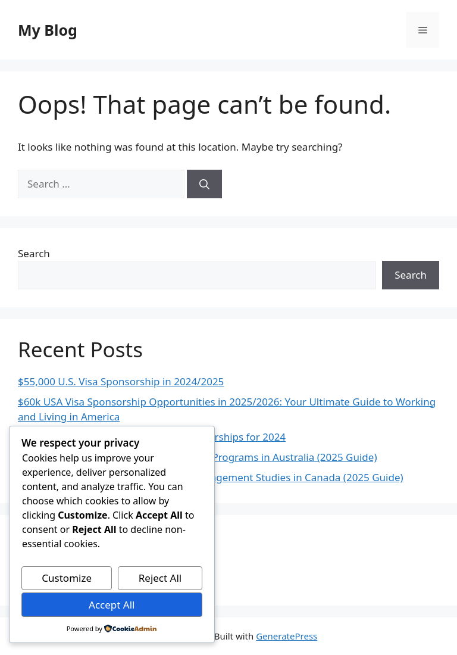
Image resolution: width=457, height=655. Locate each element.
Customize (67, 578)
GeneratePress (286, 636)
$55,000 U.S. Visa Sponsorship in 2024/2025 (121, 381)
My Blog (47, 30)
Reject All (160, 578)
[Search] (204, 184)
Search (34, 253)
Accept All (111, 605)
